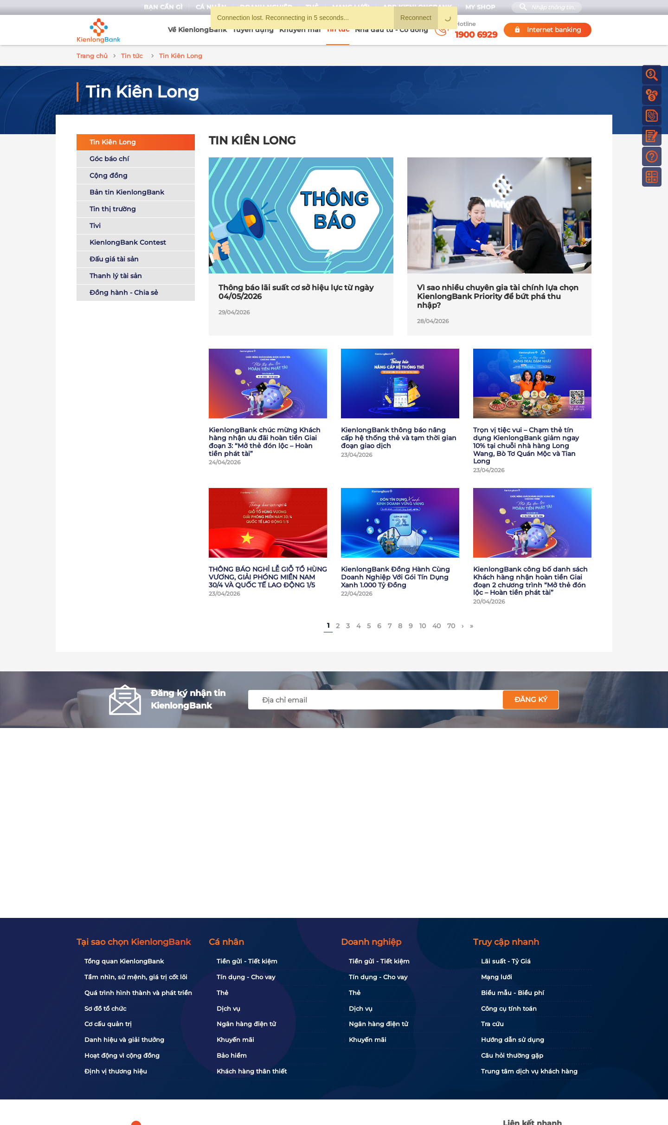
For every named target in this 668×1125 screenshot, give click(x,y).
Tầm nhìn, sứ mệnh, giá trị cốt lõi (135, 977)
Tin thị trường (113, 207)
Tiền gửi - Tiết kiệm (247, 961)
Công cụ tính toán (509, 1008)
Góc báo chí (109, 157)
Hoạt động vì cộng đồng (122, 1055)
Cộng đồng (109, 174)
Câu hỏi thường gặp (512, 1055)
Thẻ (222, 992)
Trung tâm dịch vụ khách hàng (529, 1071)
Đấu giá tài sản (114, 258)
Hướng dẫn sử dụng (512, 1039)
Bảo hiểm (232, 1055)
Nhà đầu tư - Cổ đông (391, 30)
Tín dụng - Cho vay (246, 977)
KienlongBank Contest (128, 241)
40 (436, 624)
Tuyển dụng (253, 30)
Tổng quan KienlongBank (124, 961)
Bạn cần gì (163, 7)
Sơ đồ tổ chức (105, 1008)
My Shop (480, 7)
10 (422, 624)
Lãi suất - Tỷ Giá (506, 961)
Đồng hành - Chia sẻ (124, 291)
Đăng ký (530, 698)
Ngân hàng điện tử (246, 1023)
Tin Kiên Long (113, 141)
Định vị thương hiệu (115, 1071)
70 (451, 624)
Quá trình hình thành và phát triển (138, 992)
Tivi (95, 224)
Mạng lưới (496, 977)
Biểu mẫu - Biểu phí (512, 992)
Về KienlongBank (197, 30)
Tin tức (337, 29)
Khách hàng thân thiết (252, 1071)
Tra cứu (492, 1023)
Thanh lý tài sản (116, 274)
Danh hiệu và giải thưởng (124, 1039)
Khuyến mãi (300, 30)
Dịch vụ (228, 1008)
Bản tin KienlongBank (127, 191)
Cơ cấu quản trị (108, 1023)
